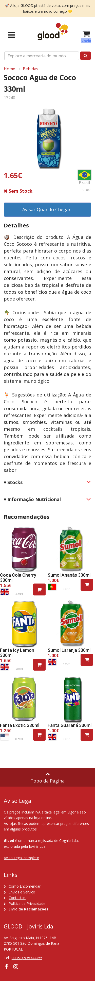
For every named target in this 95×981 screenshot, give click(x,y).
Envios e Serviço (22, 892)
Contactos (17, 897)
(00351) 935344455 (26, 957)
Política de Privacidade (27, 903)
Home (9, 69)
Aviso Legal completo (21, 857)
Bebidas (30, 69)
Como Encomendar (25, 886)
